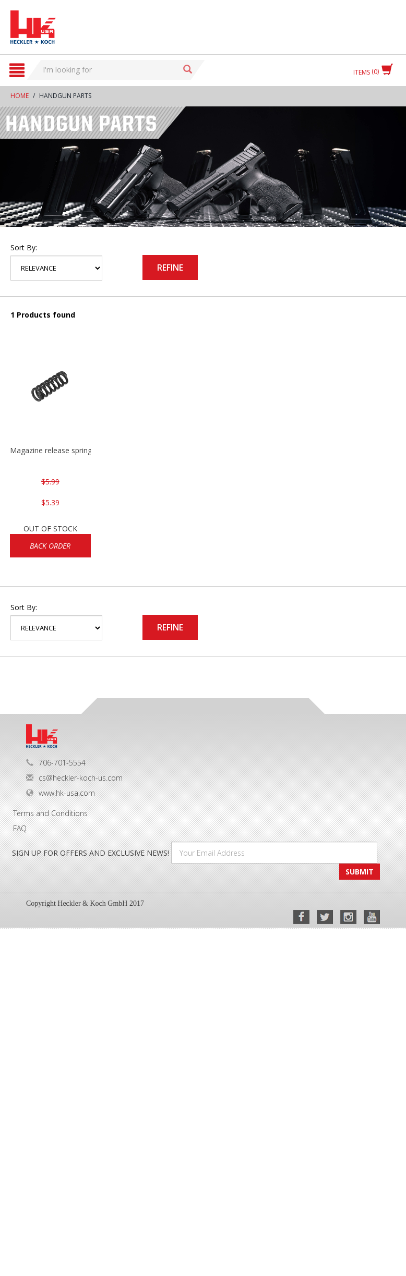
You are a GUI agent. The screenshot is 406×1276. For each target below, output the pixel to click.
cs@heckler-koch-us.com (74, 778)
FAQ (20, 828)
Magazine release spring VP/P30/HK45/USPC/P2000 (50, 450)
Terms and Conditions (50, 813)
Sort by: (23, 247)
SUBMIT (359, 872)
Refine (170, 267)
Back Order (50, 546)
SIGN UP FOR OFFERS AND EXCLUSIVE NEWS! (90, 853)
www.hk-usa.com (60, 793)
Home (19, 95)
